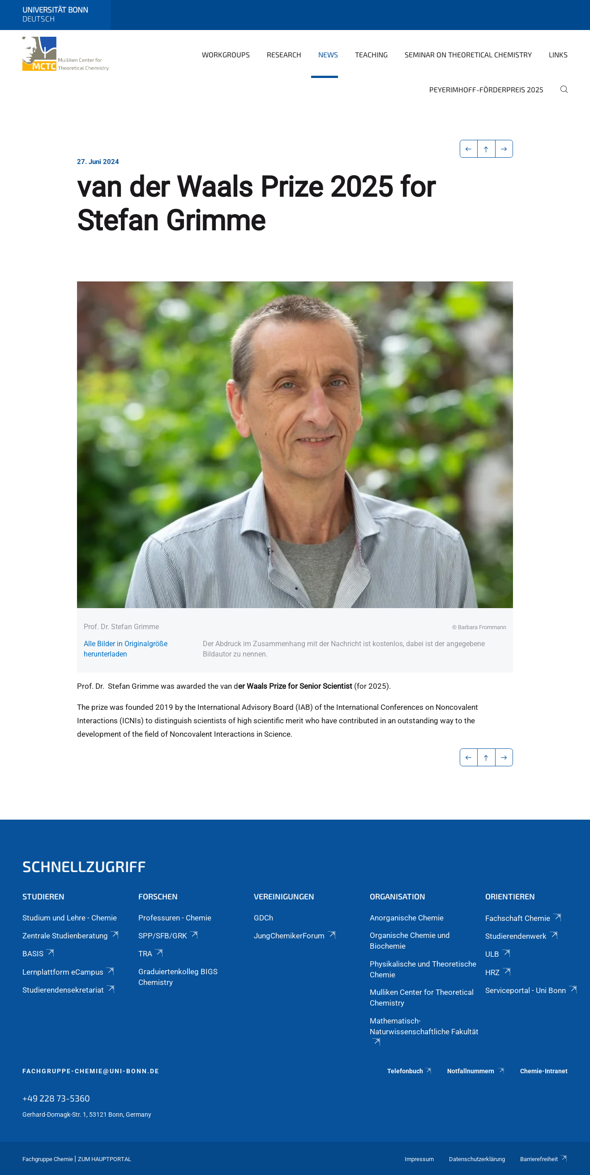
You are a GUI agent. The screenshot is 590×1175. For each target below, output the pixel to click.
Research (284, 54)
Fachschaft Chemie (523, 918)
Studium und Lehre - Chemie (69, 917)
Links (558, 54)
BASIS (39, 953)
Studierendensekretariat (69, 989)
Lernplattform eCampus (68, 972)
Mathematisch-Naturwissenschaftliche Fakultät (424, 1031)
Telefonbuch (409, 1071)
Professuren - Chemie (174, 917)
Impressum (419, 1159)
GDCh (263, 917)
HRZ (498, 972)
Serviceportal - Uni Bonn (531, 990)
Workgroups (226, 54)
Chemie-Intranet (544, 1071)
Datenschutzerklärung (477, 1159)
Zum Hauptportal (104, 1159)
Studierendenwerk (522, 936)
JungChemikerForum (295, 935)
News (328, 54)
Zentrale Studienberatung (71, 935)
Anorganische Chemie (407, 917)
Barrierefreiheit (544, 1159)
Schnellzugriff (84, 866)
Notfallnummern (476, 1071)
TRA (151, 953)
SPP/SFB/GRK (168, 935)
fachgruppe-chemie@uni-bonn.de (90, 1071)
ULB (498, 954)
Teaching (371, 54)
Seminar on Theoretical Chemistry (468, 54)
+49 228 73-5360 (56, 1098)
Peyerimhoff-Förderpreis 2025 (486, 89)
